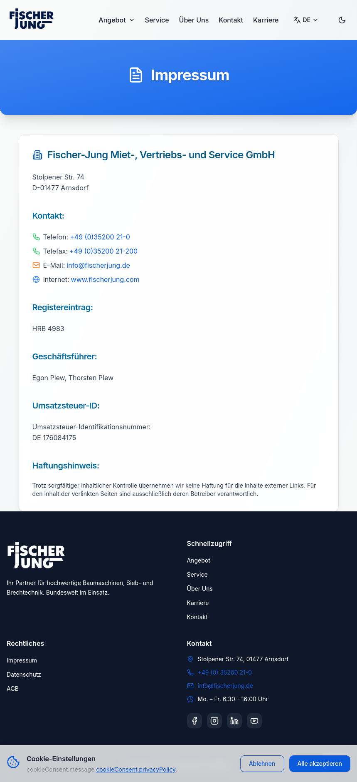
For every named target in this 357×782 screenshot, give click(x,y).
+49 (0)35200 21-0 (100, 237)
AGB (13, 688)
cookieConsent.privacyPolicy (135, 769)
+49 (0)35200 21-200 (103, 251)
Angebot (116, 20)
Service (157, 20)
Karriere (266, 20)
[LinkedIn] (234, 720)
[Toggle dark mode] (342, 20)
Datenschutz (24, 674)
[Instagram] (214, 720)
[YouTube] (254, 720)
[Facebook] (194, 720)
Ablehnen (262, 763)
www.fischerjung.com (105, 279)
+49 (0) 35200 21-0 (225, 672)
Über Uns (194, 20)
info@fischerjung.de (98, 265)
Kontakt (231, 20)
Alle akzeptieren (320, 763)
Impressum (22, 660)
